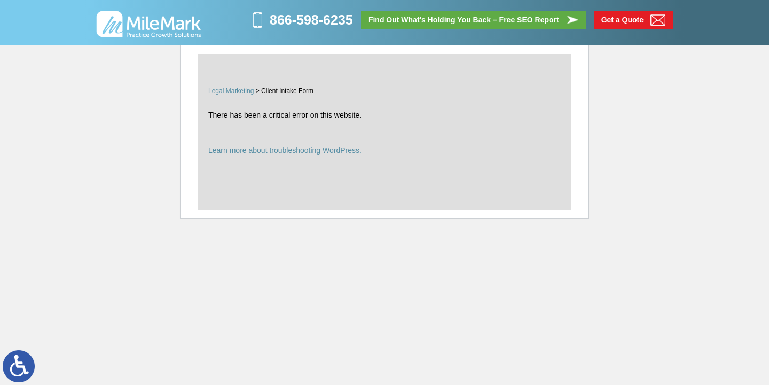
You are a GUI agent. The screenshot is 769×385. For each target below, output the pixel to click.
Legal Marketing (231, 91)
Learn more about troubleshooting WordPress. (285, 150)
